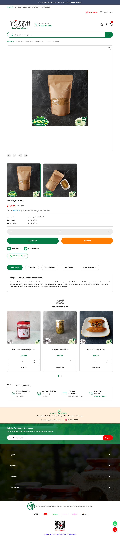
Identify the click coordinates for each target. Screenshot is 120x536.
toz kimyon (26, 385)
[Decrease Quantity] (34, 362)
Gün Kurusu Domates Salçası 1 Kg (23, 349)
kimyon (18, 385)
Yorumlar (32, 267)
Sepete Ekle (33, 241)
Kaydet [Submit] (107, 438)
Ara (108, 35)
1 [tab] (58, 376)
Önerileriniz (69, 267)
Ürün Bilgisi (15, 267)
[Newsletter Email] (60, 437)
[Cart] (111, 24)
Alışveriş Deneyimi (89, 267)
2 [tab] (61, 376)
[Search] (60, 35)
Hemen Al (87, 241)
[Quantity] (60, 231)
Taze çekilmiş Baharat (37, 217)
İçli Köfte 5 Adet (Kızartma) (96, 349)
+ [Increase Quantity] (109, 232)
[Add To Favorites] (110, 48)
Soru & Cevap (50, 267)
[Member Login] (106, 24)
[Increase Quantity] (34, 360)
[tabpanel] (24, 341)
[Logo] (19, 25)
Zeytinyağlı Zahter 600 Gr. (60, 349)
